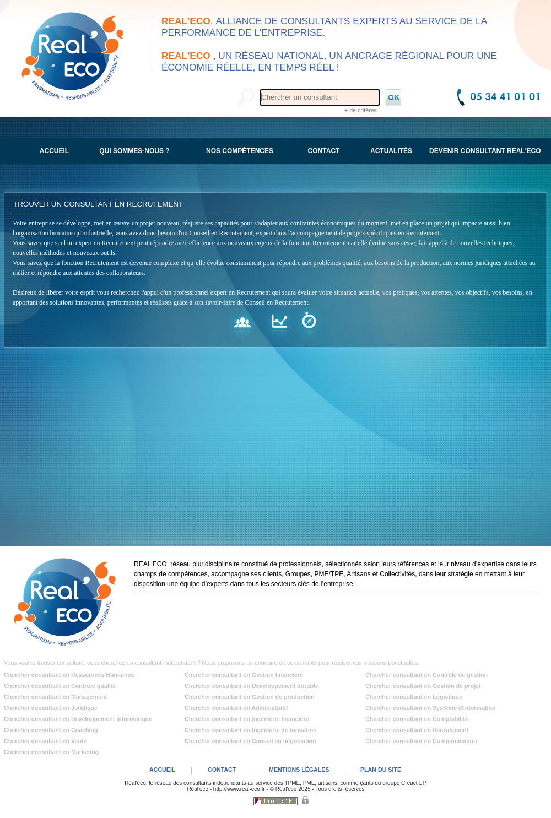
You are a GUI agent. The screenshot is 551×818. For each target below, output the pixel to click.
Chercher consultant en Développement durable (251, 685)
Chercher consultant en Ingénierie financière (247, 719)
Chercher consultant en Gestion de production (250, 697)
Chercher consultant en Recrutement (416, 730)
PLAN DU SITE (380, 769)
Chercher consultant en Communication (421, 741)
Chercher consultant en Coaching (51, 730)
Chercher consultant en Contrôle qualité (60, 685)
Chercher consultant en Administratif (236, 708)
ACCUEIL (162, 769)
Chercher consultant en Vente (45, 741)
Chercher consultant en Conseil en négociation (250, 741)
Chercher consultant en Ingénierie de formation (251, 730)
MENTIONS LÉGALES (299, 769)
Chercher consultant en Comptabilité (416, 719)
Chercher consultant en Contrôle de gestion (426, 674)
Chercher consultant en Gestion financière (244, 674)
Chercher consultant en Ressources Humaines (69, 674)
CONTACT (222, 769)
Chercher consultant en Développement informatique (78, 719)
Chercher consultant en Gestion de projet (423, 685)
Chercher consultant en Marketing (51, 752)
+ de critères (360, 110)
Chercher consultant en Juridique (51, 708)
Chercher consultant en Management (55, 697)
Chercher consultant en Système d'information (430, 708)
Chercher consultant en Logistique (413, 697)
